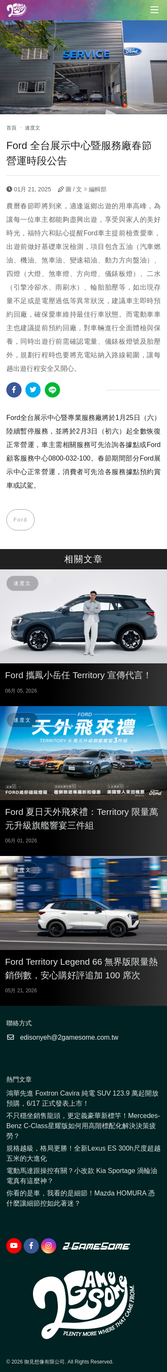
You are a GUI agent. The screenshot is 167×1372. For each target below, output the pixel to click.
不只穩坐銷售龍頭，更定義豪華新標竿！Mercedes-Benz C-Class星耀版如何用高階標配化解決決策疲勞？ (83, 1126)
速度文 (32, 128)
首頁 (11, 128)
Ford (20, 520)
